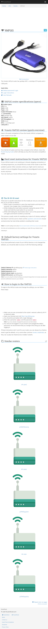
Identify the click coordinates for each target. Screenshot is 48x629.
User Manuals (6, 95)
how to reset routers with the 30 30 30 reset (30, 225)
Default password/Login (9, 90)
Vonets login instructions (30, 267)
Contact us (4, 619)
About (3, 617)
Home (4, 6)
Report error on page (39, 603)
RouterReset (6, 2)
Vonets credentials (38, 332)
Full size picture (24, 79)
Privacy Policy (5, 627)
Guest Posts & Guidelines (8, 622)
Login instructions (7, 93)
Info (10, 6)
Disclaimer (4, 624)
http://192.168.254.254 (27, 316)
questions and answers (35, 219)
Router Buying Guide (7, 152)
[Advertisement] (24, 19)
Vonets (15, 6)
